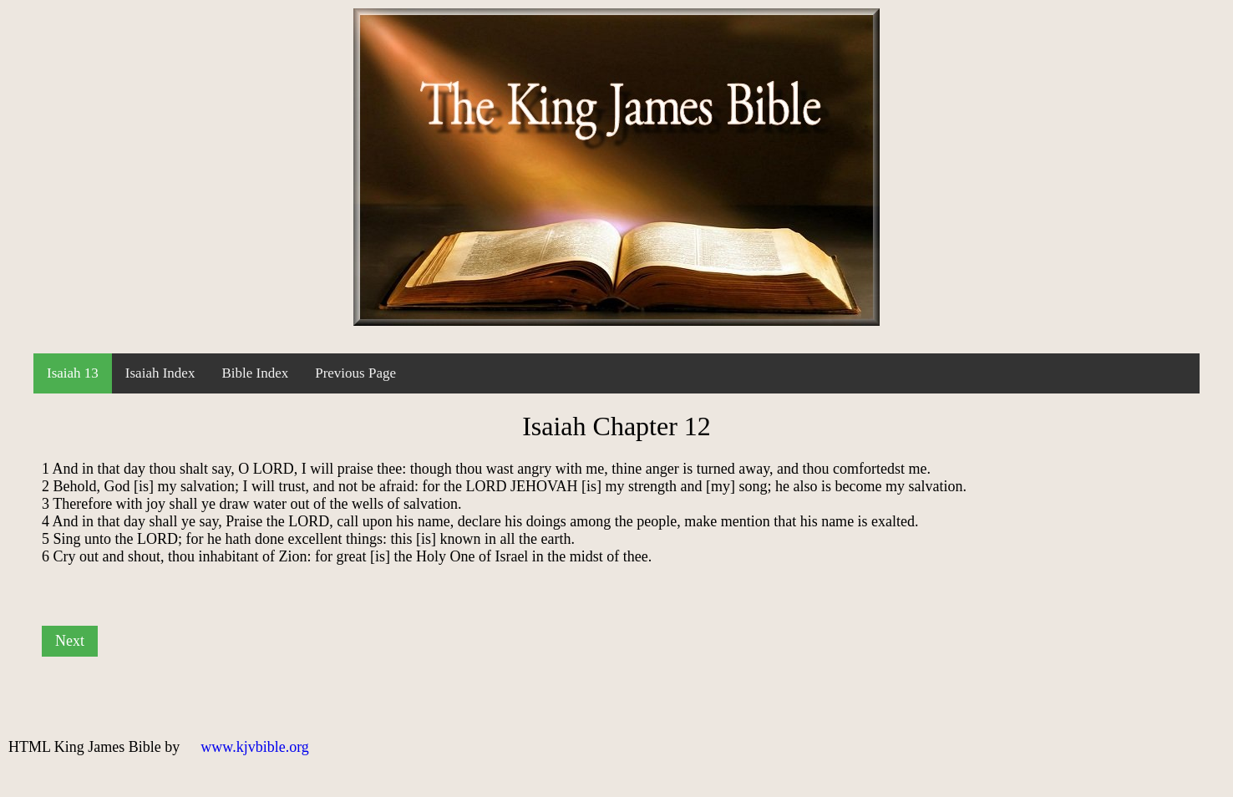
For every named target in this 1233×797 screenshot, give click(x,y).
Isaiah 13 (73, 373)
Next (69, 640)
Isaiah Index (160, 373)
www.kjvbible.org (254, 747)
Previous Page (355, 373)
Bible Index (254, 373)
